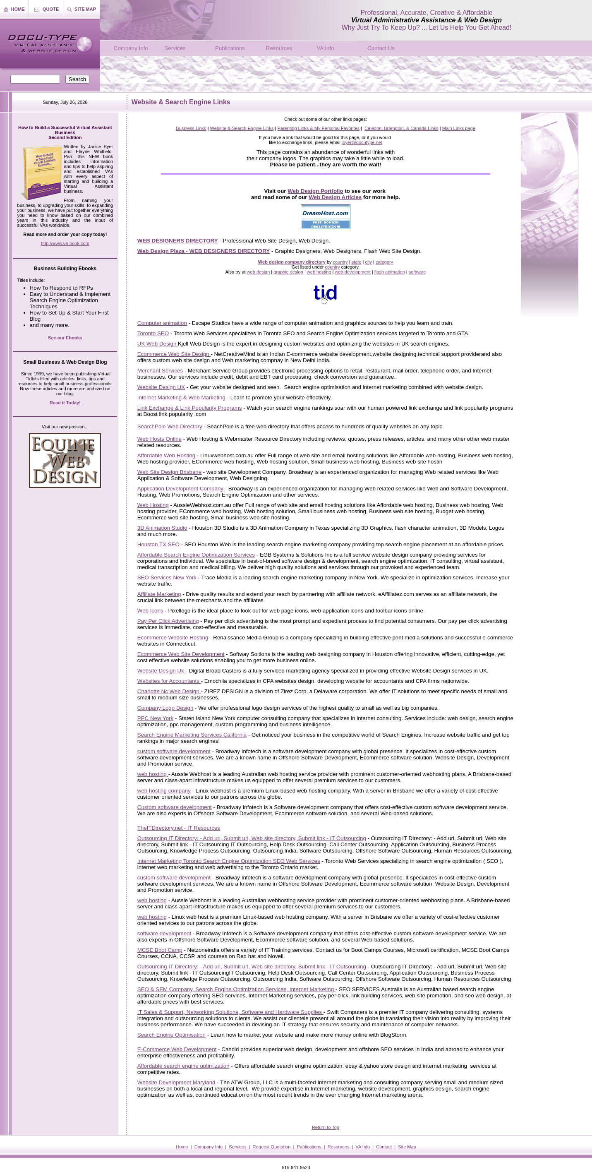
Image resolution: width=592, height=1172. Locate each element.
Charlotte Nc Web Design (169, 691)
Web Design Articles (335, 197)
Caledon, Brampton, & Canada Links (401, 128)
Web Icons (150, 611)
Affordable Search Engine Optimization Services (196, 555)
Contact (384, 1146)
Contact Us (381, 48)
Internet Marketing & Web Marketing (181, 397)
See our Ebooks (65, 337)
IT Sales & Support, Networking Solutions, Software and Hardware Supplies (230, 1012)
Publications (230, 48)
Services (174, 48)
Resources (279, 48)
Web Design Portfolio (315, 191)
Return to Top (325, 1127)
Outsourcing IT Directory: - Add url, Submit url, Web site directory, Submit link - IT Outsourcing (251, 838)
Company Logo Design (165, 708)
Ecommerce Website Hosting (173, 637)
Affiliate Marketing (159, 594)
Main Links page (458, 128)
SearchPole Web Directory (169, 426)
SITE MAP (85, 9)
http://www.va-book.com (65, 243)
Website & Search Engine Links (242, 128)
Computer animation (162, 323)
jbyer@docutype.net (362, 142)
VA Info (325, 48)
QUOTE (51, 9)
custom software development (174, 751)
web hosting (152, 774)
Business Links (191, 128)
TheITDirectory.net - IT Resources (178, 828)
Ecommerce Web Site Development (181, 654)
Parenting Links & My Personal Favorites (318, 128)
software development (164, 933)
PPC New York (155, 718)
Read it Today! (65, 402)
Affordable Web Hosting (167, 455)
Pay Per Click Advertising (168, 621)
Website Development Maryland (176, 1082)
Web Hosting (153, 505)
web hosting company (164, 791)
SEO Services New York (167, 577)
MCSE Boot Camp (159, 950)
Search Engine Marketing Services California (192, 735)
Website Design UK (161, 387)
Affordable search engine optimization (183, 1066)
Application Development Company (181, 488)
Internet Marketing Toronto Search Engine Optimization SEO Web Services (228, 861)
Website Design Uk (161, 671)
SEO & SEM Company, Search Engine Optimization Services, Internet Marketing (236, 989)
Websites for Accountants (169, 681)
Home (182, 1146)
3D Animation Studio (162, 528)
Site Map (407, 1146)
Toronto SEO (153, 333)
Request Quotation (272, 1146)
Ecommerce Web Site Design (174, 354)
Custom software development (174, 807)
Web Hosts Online (159, 439)
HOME (18, 9)
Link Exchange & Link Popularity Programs (189, 408)
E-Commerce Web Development (177, 1049)
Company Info (131, 48)
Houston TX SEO (158, 544)
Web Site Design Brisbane (169, 472)
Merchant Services (160, 370)
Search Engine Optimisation (171, 1035)
